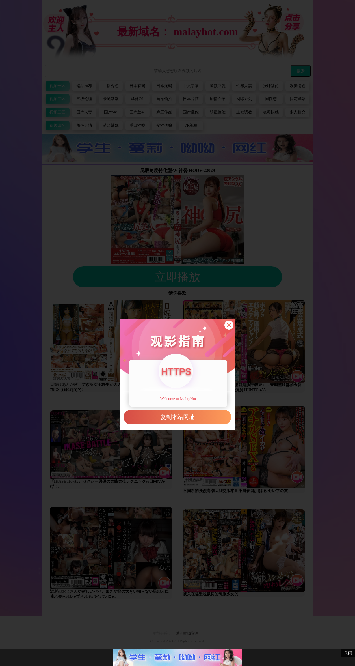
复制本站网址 (177, 417)
